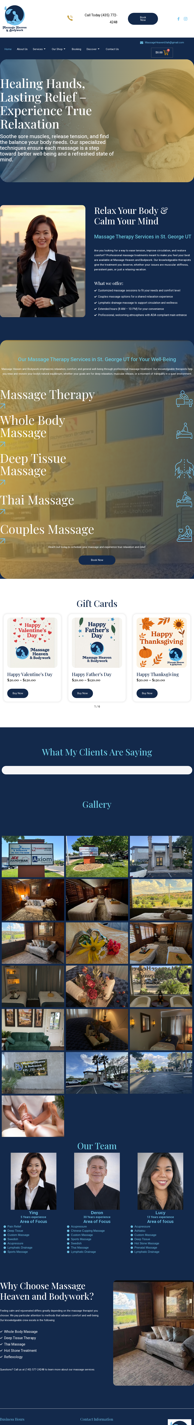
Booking (76, 49)
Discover (92, 49)
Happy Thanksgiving (158, 674)
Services (39, 49)
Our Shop (58, 49)
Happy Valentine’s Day (30, 674)
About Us (22, 49)
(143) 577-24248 (34, 1358)
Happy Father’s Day (92, 674)
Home (8, 49)
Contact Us (112, 49)
